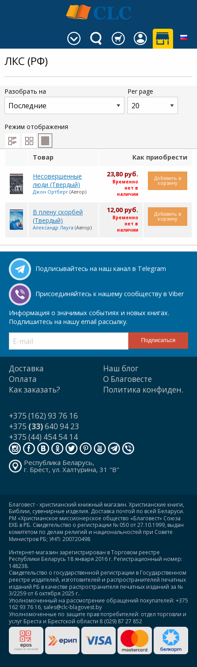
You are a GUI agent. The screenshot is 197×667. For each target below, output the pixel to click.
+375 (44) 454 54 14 (43, 437)
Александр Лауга (53, 227)
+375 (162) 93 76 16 (43, 416)
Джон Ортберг (50, 191)
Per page (152, 100)
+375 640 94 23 (44, 426)
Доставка (26, 368)
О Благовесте (127, 379)
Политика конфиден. (143, 390)
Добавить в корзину (167, 180)
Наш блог (121, 368)
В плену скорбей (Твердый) (58, 216)
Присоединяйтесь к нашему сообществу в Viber (109, 294)
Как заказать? (34, 390)
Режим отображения (36, 134)
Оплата (23, 379)
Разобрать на (64, 100)
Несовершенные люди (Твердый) (57, 180)
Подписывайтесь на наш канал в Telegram (100, 268)
